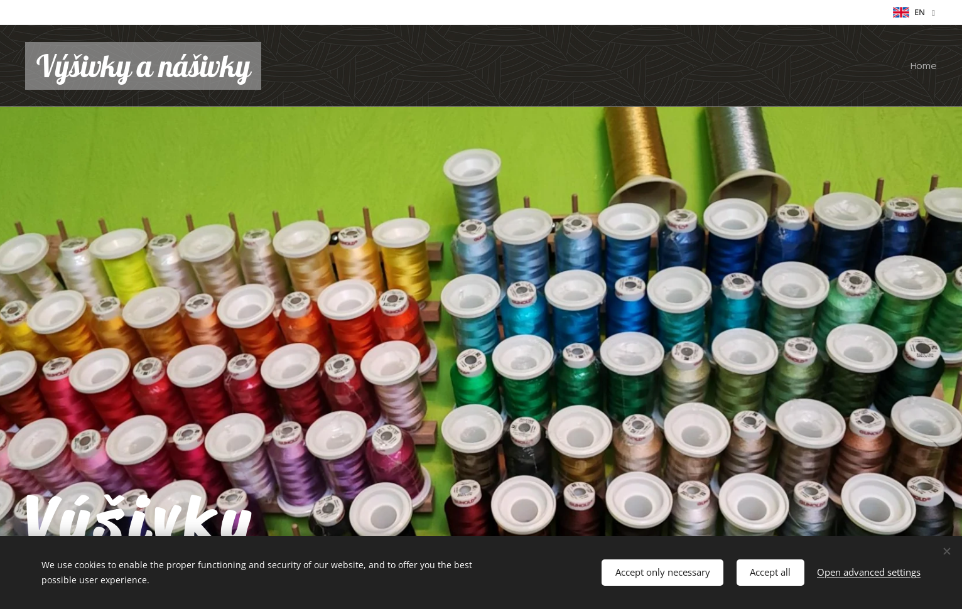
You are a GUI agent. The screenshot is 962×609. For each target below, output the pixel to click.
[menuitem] (922, 66)
